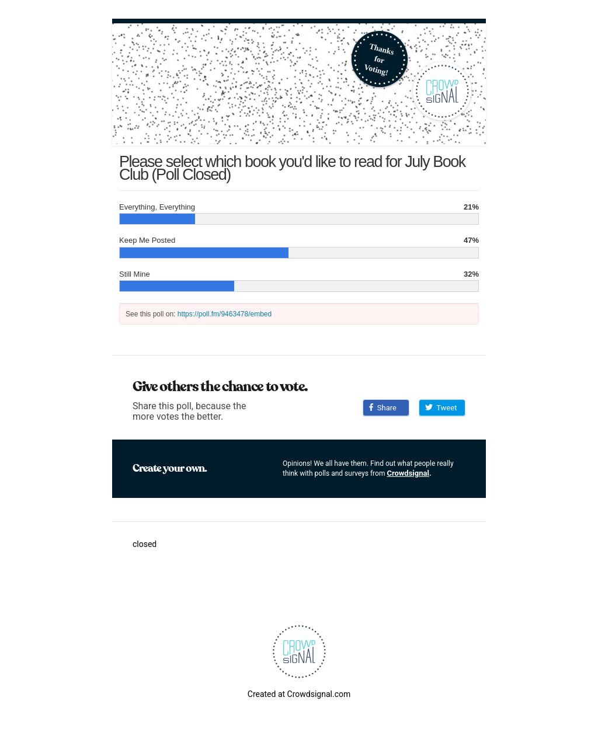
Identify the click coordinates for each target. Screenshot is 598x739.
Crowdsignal (408, 473)
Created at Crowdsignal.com (299, 694)
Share (383, 407)
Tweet (441, 407)
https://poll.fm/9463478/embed (225, 314)
